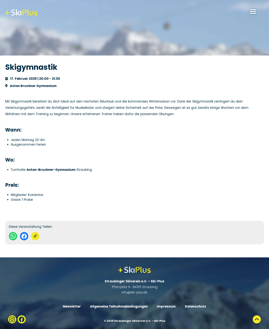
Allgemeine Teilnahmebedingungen (119, 306)
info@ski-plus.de (134, 292)
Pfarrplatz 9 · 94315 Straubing (134, 287)
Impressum (166, 306)
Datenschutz (195, 306)
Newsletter (72, 306)
